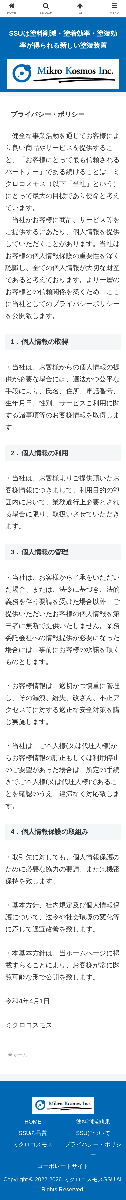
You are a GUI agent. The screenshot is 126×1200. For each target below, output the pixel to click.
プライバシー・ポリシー (93, 1149)
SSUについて (93, 1133)
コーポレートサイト (63, 1166)
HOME (33, 1122)
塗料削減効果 (93, 1122)
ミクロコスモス (33, 1144)
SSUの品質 (32, 1133)
